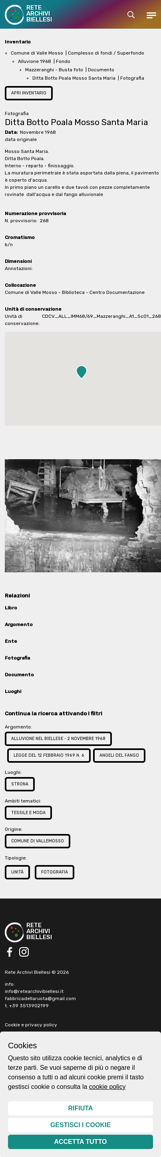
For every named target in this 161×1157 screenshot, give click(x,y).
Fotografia (54, 872)
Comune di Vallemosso (37, 841)
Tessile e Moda (28, 812)
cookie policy (107, 1086)
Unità (17, 872)
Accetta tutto (80, 1141)
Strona (19, 784)
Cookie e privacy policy (31, 1025)
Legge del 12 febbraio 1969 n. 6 (49, 755)
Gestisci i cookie (80, 1125)
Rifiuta (80, 1108)
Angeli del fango (119, 755)
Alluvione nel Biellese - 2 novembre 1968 (58, 738)
